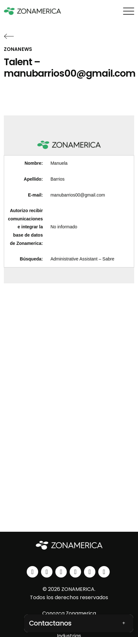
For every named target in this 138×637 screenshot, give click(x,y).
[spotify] (89, 572)
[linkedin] (32, 572)
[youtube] (75, 572)
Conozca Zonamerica (69, 613)
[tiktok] (104, 572)
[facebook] (61, 572)
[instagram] (46, 572)
